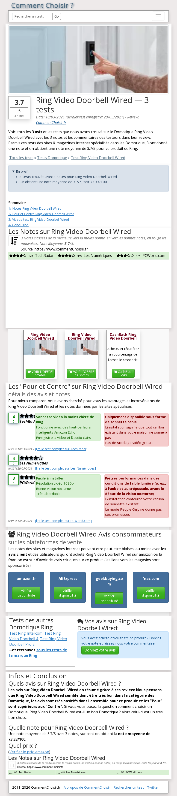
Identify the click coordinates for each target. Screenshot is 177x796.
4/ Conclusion (18, 225)
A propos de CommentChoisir (87, 787)
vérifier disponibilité (26, 592)
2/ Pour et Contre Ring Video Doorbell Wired (41, 214)
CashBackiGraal (123, 373)
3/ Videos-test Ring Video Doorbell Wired (38, 219)
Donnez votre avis (100, 650)
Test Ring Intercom (25, 633)
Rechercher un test (128, 787)
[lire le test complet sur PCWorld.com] (63, 521)
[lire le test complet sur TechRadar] (61, 449)
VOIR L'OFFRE (40, 373)
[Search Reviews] (32, 16)
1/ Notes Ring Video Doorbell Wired (34, 208)
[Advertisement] (88, 291)
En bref (21, 171)
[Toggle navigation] (158, 16)
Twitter (153, 787)
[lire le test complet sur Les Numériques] (65, 468)
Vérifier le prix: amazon (29, 751)
